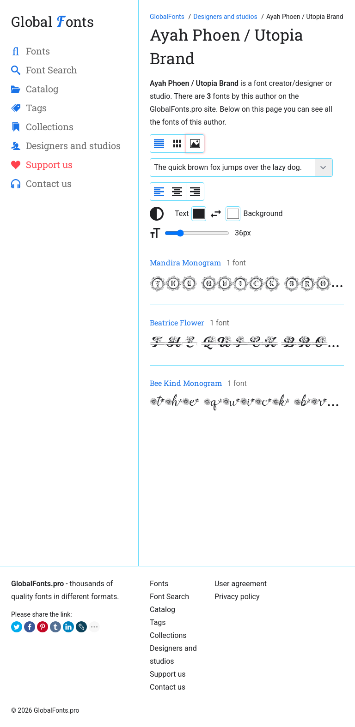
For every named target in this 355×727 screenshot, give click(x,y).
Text (190, 213)
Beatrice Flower (177, 322)
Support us (168, 674)
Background (254, 213)
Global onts (52, 21)
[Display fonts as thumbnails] (195, 143)
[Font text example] (232, 167)
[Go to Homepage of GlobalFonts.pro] (168, 16)
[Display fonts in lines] (177, 143)
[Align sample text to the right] (195, 191)
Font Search (169, 596)
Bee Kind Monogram (186, 383)
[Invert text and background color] (216, 214)
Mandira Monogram (185, 262)
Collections (168, 635)
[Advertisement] (247, 490)
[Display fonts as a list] (159, 143)
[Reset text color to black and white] (157, 214)
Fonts (159, 583)
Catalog (162, 609)
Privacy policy (237, 596)
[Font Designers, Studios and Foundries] (226, 16)
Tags (158, 622)
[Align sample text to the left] (159, 191)
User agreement (240, 583)
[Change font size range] (197, 233)
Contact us (167, 687)
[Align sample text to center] (177, 191)
